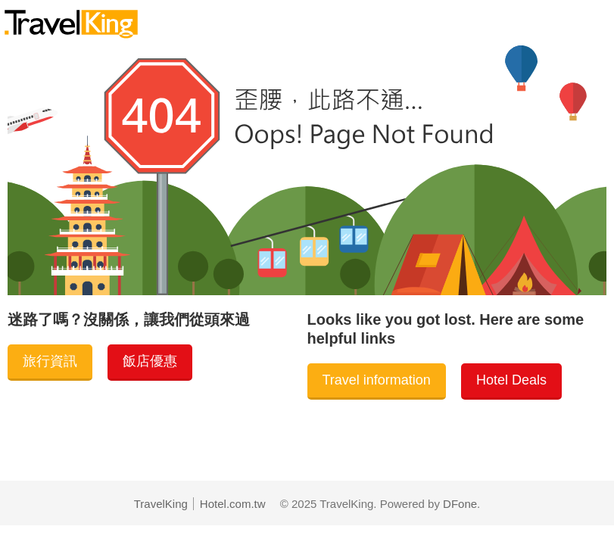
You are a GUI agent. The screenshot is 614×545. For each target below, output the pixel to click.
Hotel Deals (511, 380)
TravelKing (161, 503)
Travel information (377, 380)
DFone (460, 503)
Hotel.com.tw (233, 503)
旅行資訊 (50, 361)
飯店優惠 (150, 361)
